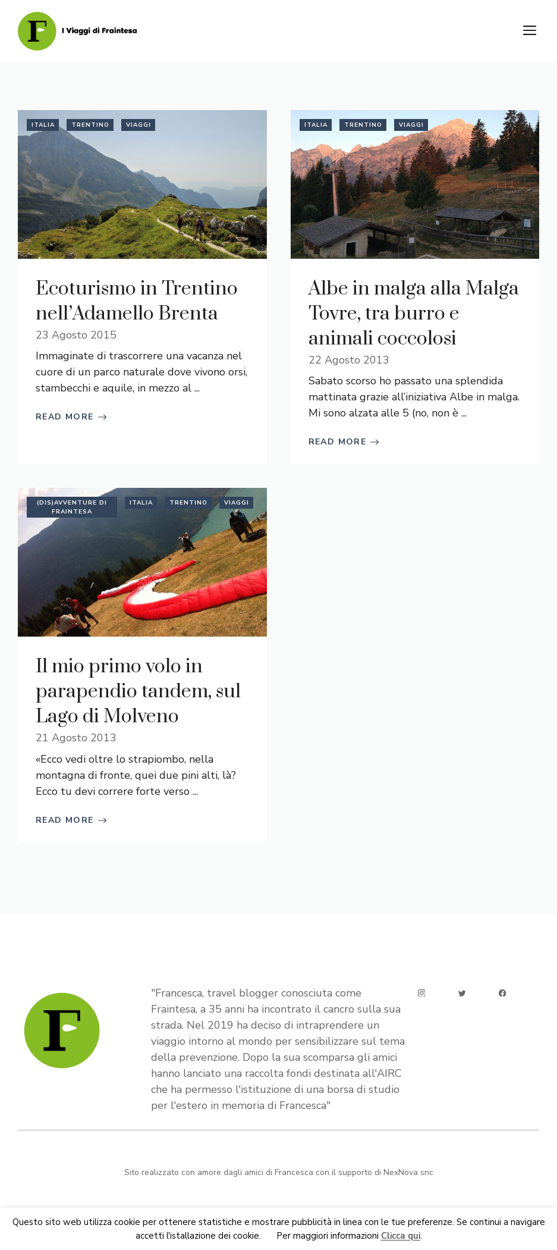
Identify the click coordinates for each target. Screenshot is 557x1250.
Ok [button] (268, 1236)
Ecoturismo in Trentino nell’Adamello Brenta (137, 301)
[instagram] (422, 993)
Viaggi (138, 125)
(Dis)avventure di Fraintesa (72, 507)
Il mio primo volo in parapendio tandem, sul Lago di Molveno (138, 691)
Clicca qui (400, 1236)
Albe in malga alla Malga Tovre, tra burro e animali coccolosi (414, 314)
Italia (43, 125)
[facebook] (502, 993)
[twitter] (462, 993)
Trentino (90, 125)
